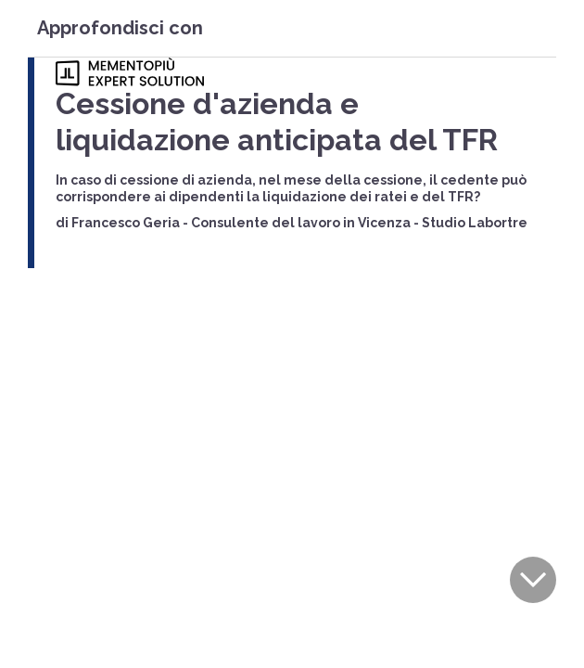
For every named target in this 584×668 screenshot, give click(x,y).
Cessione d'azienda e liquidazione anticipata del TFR (277, 121)
